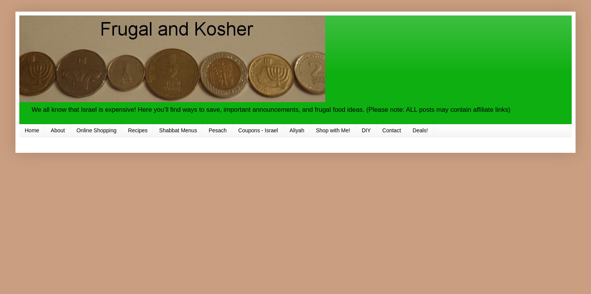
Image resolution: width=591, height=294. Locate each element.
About (58, 130)
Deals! (420, 130)
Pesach (218, 130)
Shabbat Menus (178, 130)
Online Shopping (96, 130)
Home (32, 130)
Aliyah (297, 130)
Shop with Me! (333, 130)
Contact (391, 130)
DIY (366, 130)
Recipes (138, 130)
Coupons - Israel (258, 130)
